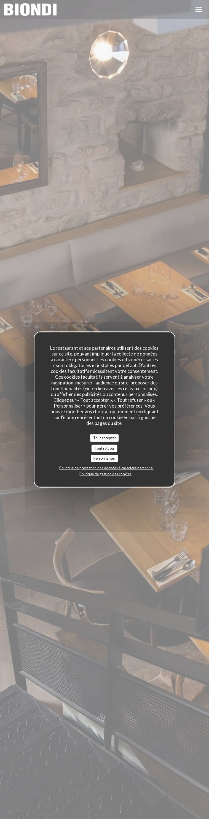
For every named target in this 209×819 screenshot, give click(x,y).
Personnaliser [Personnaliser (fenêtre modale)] (104, 458)
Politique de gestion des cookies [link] (105, 473)
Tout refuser (104, 448)
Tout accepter (104, 438)
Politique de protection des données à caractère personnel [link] (106, 467)
